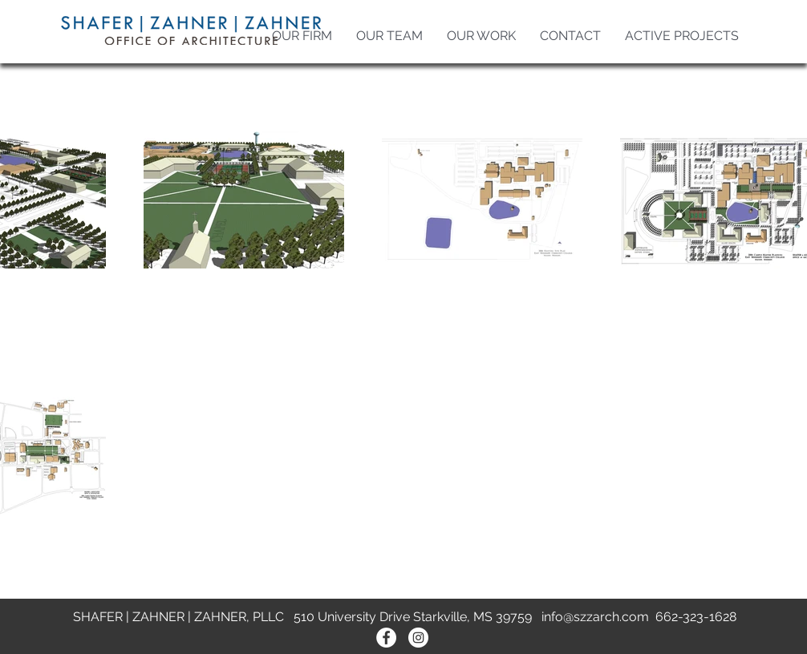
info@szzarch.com (595, 616)
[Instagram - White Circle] (418, 638)
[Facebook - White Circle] (386, 638)
